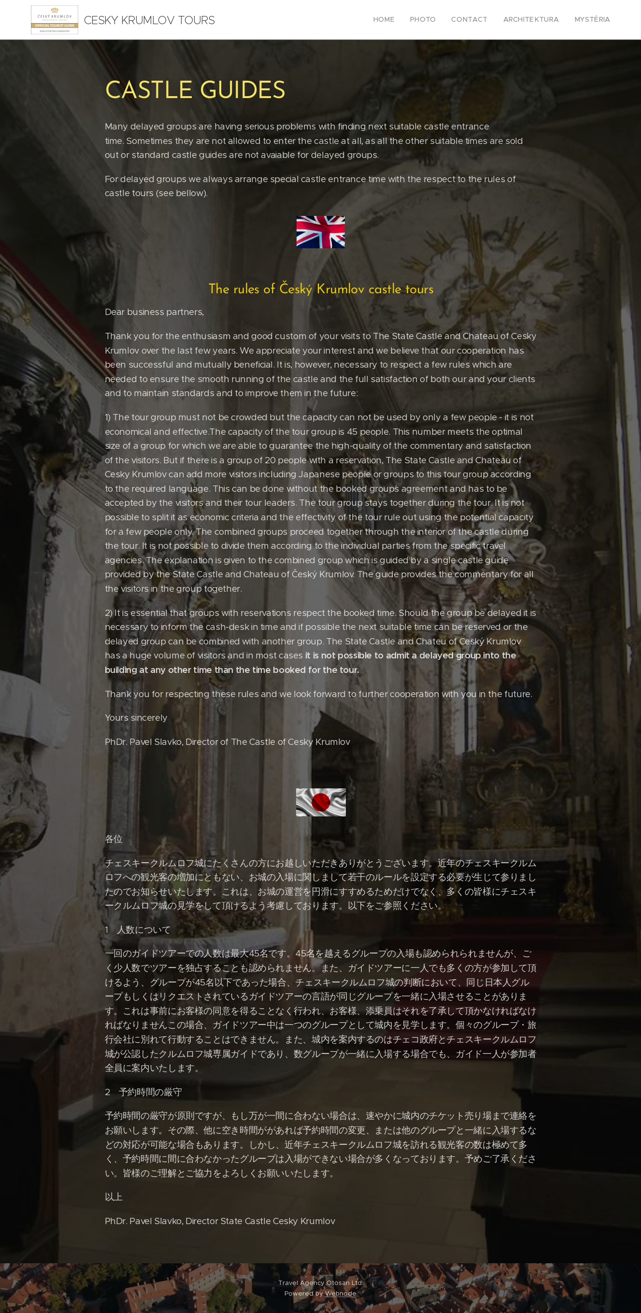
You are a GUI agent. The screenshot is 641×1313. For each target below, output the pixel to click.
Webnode (340, 1293)
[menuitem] (400, 20)
